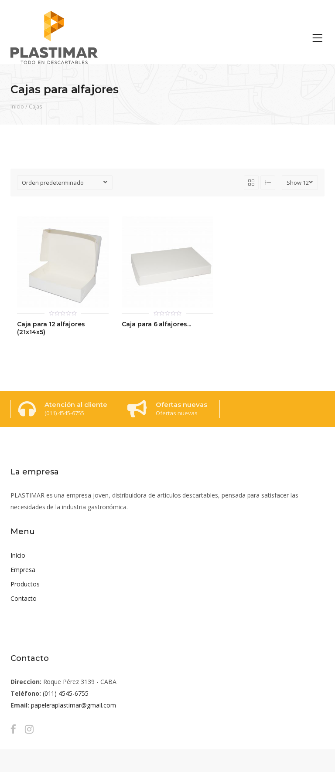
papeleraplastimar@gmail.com (73, 705)
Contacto (23, 598)
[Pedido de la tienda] (65, 182)
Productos (25, 584)
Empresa (22, 569)
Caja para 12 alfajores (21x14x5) (51, 328)
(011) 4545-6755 (66, 693)
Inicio (17, 106)
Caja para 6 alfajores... (156, 324)
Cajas (36, 106)
